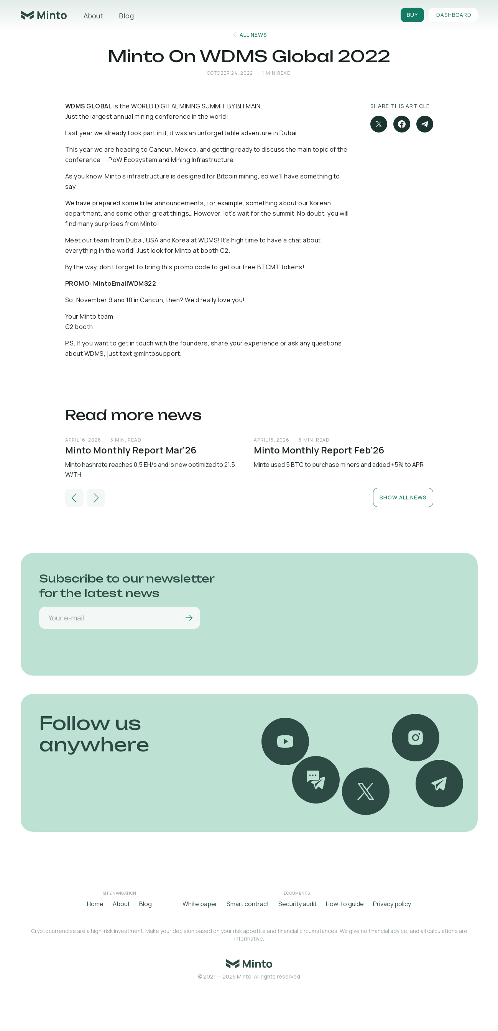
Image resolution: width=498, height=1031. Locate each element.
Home (95, 904)
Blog (126, 15)
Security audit (297, 904)
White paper (199, 904)
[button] (74, 498)
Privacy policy (392, 904)
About (94, 15)
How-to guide (345, 904)
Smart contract (248, 904)
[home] (44, 15)
